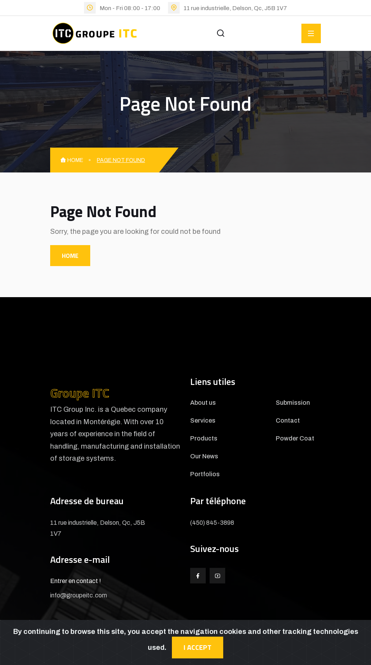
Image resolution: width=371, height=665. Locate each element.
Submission (293, 403)
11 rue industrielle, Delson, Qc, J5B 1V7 (235, 8)
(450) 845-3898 (212, 522)
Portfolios (205, 474)
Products (203, 438)
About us (203, 403)
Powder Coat (295, 438)
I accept (198, 647)
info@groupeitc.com (78, 595)
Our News (204, 456)
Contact (288, 421)
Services (202, 421)
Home (71, 160)
